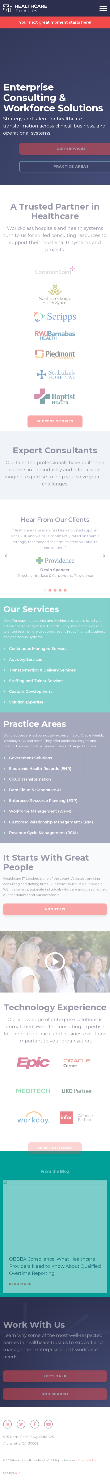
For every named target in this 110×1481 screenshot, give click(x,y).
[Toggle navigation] (101, 8)
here (85, 22)
